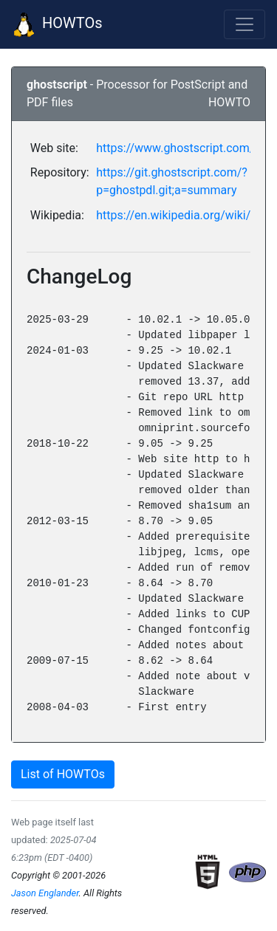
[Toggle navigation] (244, 24)
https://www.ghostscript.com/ (175, 148)
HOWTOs (57, 24)
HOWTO (229, 102)
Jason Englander (45, 893)
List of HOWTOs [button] (63, 774)
